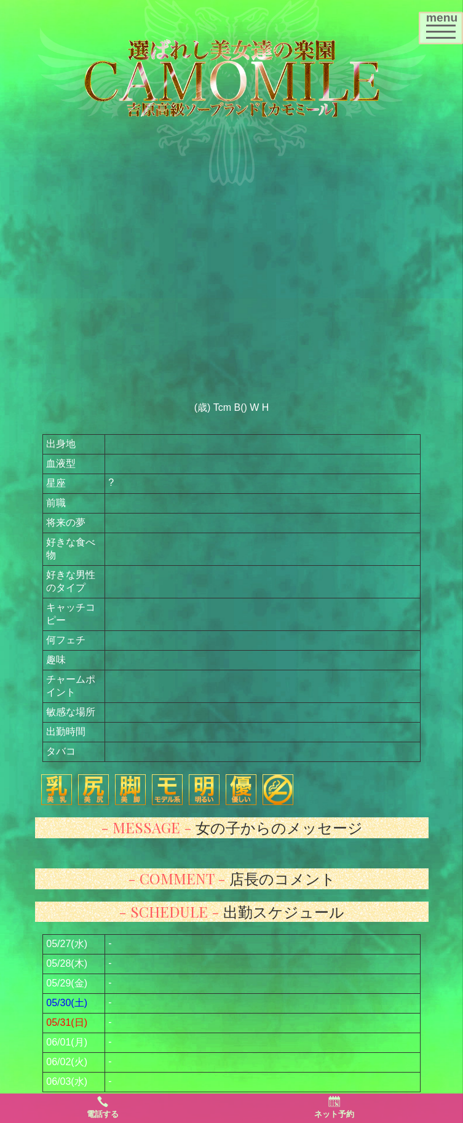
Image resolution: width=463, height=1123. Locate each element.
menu (444, 23)
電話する (103, 1107)
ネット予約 (334, 1107)
